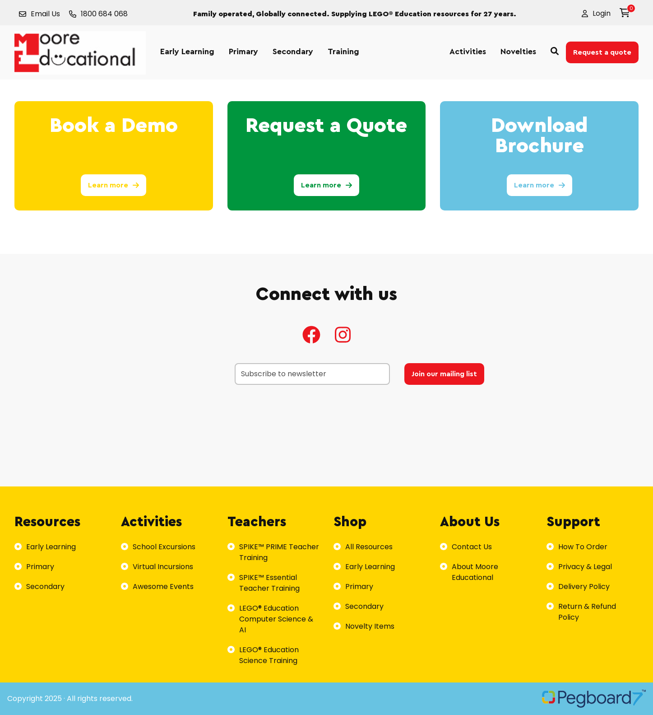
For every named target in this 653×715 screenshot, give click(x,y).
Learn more (113, 185)
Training (343, 51)
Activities (467, 51)
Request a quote (602, 52)
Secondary (293, 51)
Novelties (518, 51)
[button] (596, 13)
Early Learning (187, 51)
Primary (243, 51)
